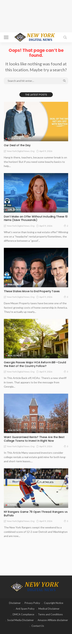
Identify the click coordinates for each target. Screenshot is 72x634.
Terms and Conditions (50, 614)
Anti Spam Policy (25, 608)
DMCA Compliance (23, 614)
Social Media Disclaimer (20, 620)
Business (12, 505)
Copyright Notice (53, 602)
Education (14, 138)
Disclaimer (15, 602)
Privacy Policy (32, 602)
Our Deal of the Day (17, 145)
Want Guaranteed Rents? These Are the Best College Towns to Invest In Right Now (34, 439)
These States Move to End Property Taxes (32, 291)
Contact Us (37, 625)
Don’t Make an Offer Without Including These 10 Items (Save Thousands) (36, 218)
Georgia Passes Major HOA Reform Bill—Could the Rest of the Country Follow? (35, 364)
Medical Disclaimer (49, 608)
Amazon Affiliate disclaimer (53, 620)
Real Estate (14, 210)
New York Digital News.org (20, 151)
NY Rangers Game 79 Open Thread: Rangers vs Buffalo (35, 513)
